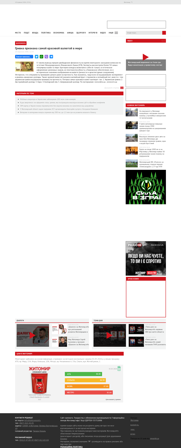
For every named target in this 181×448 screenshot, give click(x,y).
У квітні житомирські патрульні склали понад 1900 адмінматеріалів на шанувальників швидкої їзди (152, 127)
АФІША (70, 33)
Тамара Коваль (39, 431)
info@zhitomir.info (32, 420)
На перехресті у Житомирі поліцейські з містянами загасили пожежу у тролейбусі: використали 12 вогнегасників (152, 114)
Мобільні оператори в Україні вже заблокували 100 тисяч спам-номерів (48, 99)
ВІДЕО (103, 33)
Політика (46, 33)
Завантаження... (23, 56)
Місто (18, 33)
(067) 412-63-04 (41, 440)
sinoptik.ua (154, 438)
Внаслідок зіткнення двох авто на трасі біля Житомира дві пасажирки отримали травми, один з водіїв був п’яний (152, 139)
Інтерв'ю (93, 33)
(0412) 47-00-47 (26, 440)
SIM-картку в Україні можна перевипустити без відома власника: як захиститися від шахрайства (57, 106)
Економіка (58, 33)
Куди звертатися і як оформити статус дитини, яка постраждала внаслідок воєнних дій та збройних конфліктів (62, 102)
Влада (35, 33)
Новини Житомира (136, 105)
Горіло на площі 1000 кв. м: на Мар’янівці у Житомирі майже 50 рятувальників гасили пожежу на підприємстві (152, 152)
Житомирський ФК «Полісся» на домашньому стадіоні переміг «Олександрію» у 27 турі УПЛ (151, 164)
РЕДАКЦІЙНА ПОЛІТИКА (71, 446)
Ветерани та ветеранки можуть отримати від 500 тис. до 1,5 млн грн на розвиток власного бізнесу (58, 112)
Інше (111, 33)
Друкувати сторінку (111, 88)
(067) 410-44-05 (26, 423)
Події (26, 33)
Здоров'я (81, 33)
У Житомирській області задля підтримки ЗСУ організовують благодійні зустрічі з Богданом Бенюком (59, 109)
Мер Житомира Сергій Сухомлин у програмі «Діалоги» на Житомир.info (78, 342)
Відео (129, 41)
